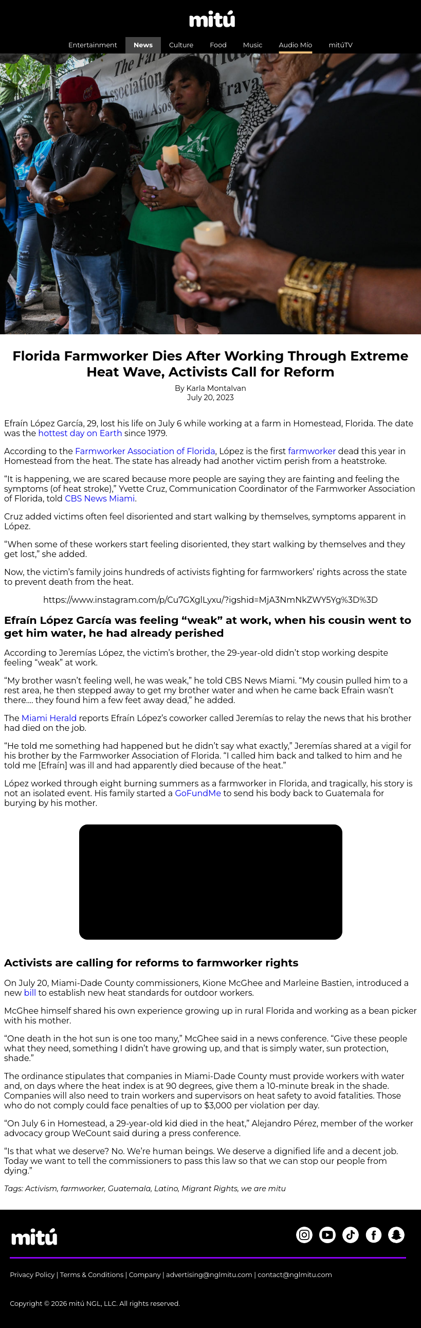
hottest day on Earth (79, 433)
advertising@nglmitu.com (209, 1275)
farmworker (312, 451)
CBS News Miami (100, 499)
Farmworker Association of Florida (145, 451)
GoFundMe (198, 793)
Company (145, 1275)
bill (31, 993)
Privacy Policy (32, 1275)
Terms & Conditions (92, 1275)
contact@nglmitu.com (295, 1275)
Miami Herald (49, 718)
